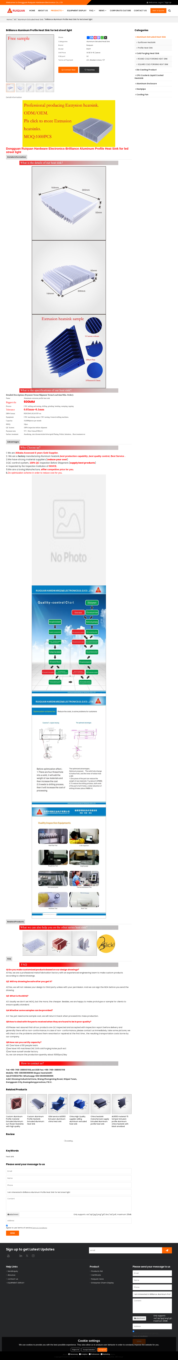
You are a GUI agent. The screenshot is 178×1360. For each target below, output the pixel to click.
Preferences (94, 1354)
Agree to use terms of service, (26, 1227)
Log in (160, 2)
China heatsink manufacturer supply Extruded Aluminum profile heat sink (100, 1120)
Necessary (73, 1354)
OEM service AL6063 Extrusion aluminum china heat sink (57, 1118)
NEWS (101, 10)
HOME (32, 10)
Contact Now (69, 69)
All (15, 19)
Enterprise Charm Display (102, 1283)
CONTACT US (140, 10)
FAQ (91, 10)
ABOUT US (43, 10)
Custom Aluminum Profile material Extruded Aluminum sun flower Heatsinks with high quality (15, 1121)
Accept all (102, 1350)
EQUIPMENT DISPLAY (76, 10)
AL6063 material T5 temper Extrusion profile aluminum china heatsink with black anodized (120, 1121)
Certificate (96, 1275)
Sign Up (168, 2)
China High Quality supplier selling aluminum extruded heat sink (78, 1120)
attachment (12, 1214)
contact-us (13, 1279)
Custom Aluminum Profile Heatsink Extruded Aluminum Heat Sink (35, 1120)
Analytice (83, 1354)
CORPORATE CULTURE (120, 10)
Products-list (97, 1271)
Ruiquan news (97, 1279)
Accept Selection (89, 1350)
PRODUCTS (56, 10)
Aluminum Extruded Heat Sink (30, 19)
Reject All (75, 1350)
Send (12, 1233)
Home (9, 19)
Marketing (105, 1354)
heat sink (10, 1156)
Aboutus (11, 1275)
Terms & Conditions (39, 1228)
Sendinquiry (13, 1271)
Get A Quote (158, 10)
